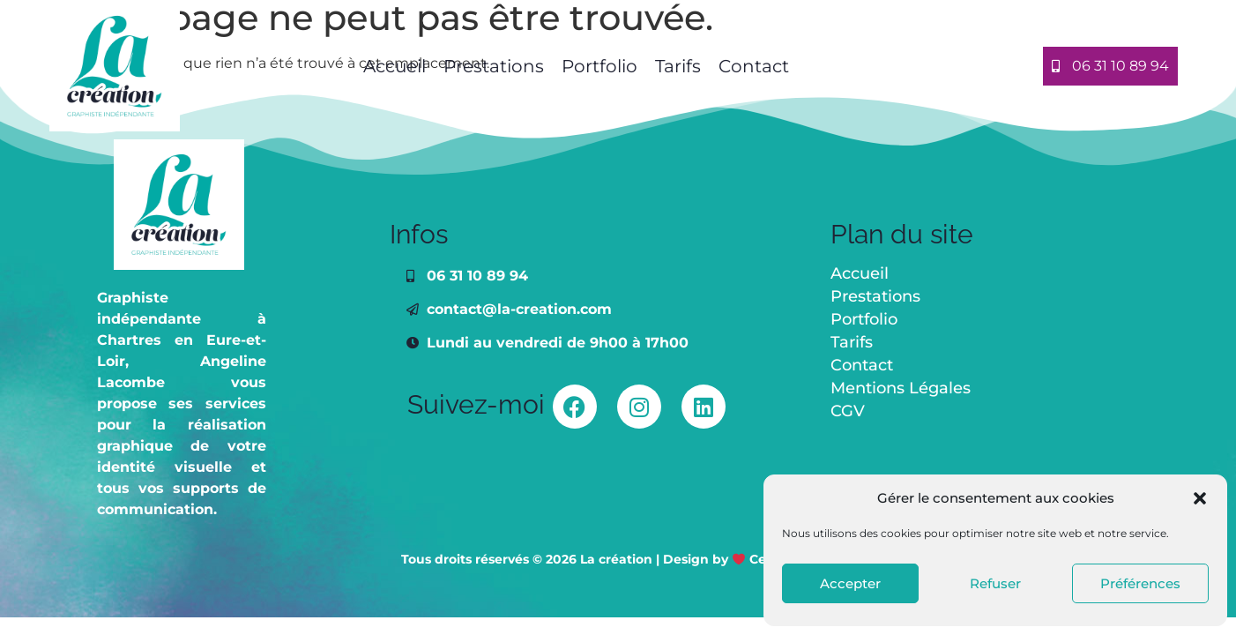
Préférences (1140, 583)
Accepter (850, 583)
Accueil (392, 66)
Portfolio (599, 66)
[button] (1200, 498)
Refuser (995, 583)
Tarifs (678, 66)
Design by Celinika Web (749, 559)
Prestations (493, 66)
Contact (754, 66)
